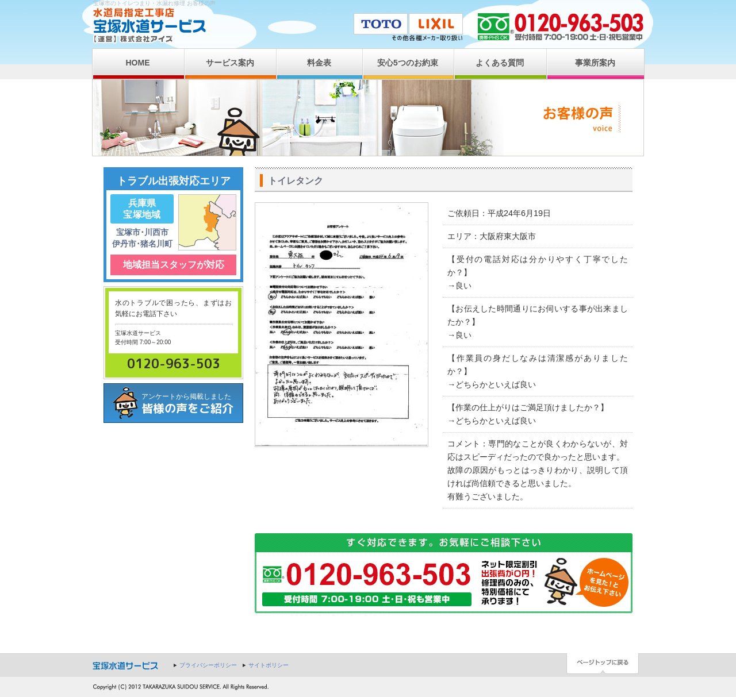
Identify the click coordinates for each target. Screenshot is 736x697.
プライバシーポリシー (208, 665)
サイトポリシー (268, 665)
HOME (138, 62)
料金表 (319, 62)
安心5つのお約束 (407, 62)
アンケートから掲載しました (192, 404)
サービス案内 (230, 62)
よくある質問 (500, 62)
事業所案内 (595, 62)
